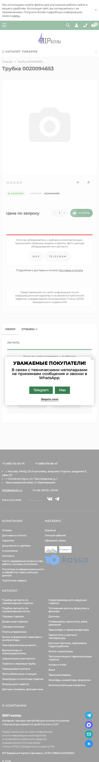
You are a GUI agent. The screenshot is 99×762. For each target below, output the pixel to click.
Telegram (41, 390)
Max (62, 390)
